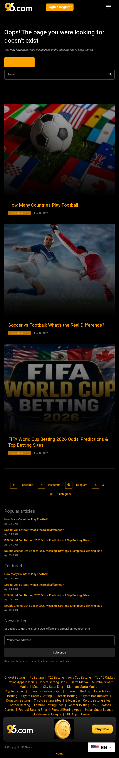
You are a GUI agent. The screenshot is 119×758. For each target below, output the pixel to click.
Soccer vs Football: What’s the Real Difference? (56, 325)
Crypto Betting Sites (47, 700)
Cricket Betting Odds (53, 682)
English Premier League (45, 714)
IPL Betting (36, 677)
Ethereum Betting (78, 691)
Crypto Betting (15, 691)
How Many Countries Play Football (43, 205)
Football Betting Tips (82, 705)
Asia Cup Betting (79, 677)
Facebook (27, 485)
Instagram (54, 485)
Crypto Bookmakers (95, 696)
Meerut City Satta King (47, 686)
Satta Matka (79, 682)
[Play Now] (59, 729)
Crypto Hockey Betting (36, 696)
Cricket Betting (15, 677)
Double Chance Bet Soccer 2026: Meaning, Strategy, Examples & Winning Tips (53, 551)
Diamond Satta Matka (82, 686)
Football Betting (19, 212)
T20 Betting (56, 677)
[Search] (110, 75)
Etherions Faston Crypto (45, 691)
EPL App (71, 714)
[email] (59, 640)
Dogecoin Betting (18, 700)
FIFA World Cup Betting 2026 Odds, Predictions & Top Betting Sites (58, 442)
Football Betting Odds (49, 705)
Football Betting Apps (66, 709)
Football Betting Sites (33, 709)
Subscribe (59, 652)
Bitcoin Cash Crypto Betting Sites (88, 700)
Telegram (81, 485)
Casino (86, 714)
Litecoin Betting (66, 696)
